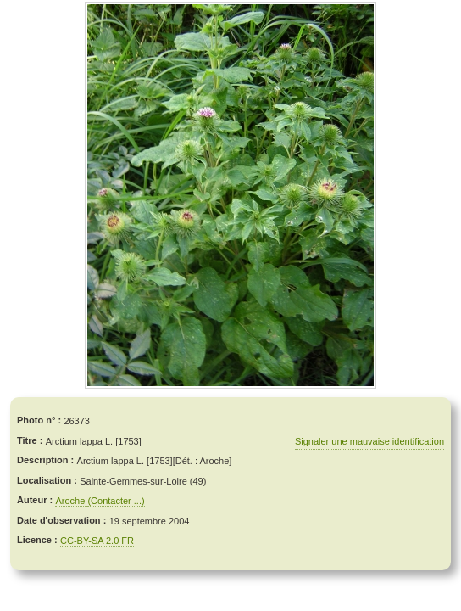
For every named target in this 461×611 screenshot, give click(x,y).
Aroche (71, 501)
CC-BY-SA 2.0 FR (97, 540)
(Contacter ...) (115, 501)
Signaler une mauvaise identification (369, 441)
